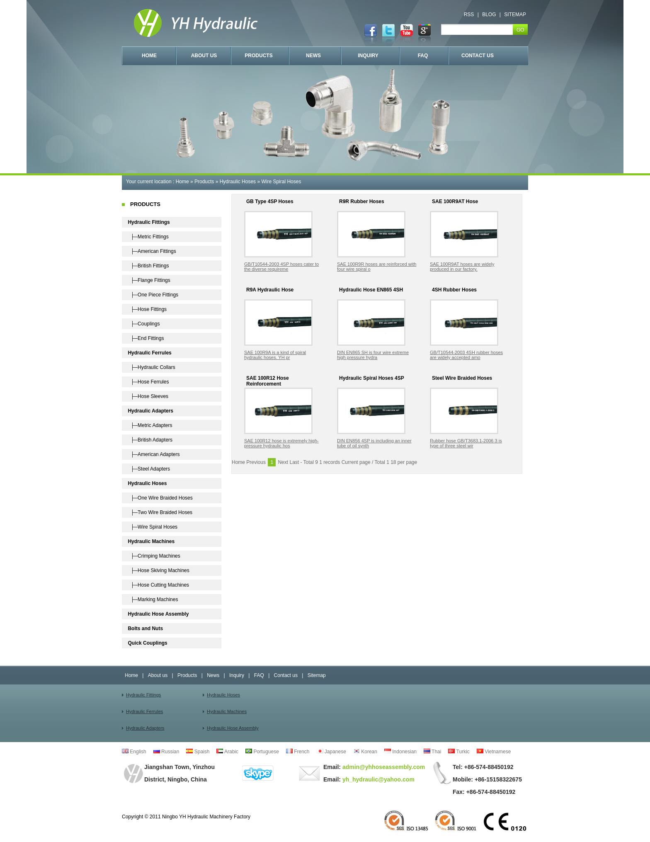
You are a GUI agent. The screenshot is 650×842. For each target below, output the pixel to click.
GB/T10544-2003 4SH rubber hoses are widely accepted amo (466, 355)
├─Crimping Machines (154, 556)
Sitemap (317, 675)
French (298, 752)
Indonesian (400, 752)
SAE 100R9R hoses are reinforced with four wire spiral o (376, 267)
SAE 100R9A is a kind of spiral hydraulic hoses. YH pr (275, 355)
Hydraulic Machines (227, 711)
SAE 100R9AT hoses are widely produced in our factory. (462, 267)
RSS (469, 14)
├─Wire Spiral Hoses (152, 527)
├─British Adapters (150, 440)
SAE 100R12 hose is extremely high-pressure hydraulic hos (281, 443)
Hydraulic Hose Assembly (233, 728)
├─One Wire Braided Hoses (160, 498)
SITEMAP (515, 14)
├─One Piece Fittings (153, 295)
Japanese (331, 752)
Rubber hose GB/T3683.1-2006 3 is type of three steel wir (466, 443)
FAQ (423, 55)
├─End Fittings (146, 338)
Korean (365, 752)
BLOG (489, 14)
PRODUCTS (258, 55)
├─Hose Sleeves (148, 396)
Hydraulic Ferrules (144, 711)
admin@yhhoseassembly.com (383, 767)
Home (182, 181)
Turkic (458, 752)
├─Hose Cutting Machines (158, 585)
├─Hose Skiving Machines (158, 570)
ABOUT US (204, 55)
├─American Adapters (153, 454)
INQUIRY (368, 55)
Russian (166, 752)
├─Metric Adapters (150, 425)
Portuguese (262, 752)
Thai (432, 752)
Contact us (286, 675)
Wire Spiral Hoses (281, 181)
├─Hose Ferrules (148, 382)
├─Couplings (144, 324)
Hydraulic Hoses (238, 181)
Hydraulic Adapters (145, 728)
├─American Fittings (152, 251)
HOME (149, 55)
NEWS (313, 55)
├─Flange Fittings (149, 280)
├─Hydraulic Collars (151, 367)
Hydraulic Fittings (143, 694)
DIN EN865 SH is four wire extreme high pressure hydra (373, 355)
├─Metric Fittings (148, 237)
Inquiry (236, 675)
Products (204, 181)
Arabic (227, 752)
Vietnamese (494, 752)
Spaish (197, 752)
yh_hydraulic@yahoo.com (378, 779)
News (213, 675)
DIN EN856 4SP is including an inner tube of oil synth (374, 443)
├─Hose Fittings (147, 309)
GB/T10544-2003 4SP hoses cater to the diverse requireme (281, 267)
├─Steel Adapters (149, 469)
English (134, 752)
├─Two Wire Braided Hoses (160, 512)
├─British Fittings (148, 266)
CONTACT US (477, 55)
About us (157, 675)
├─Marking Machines (153, 599)
